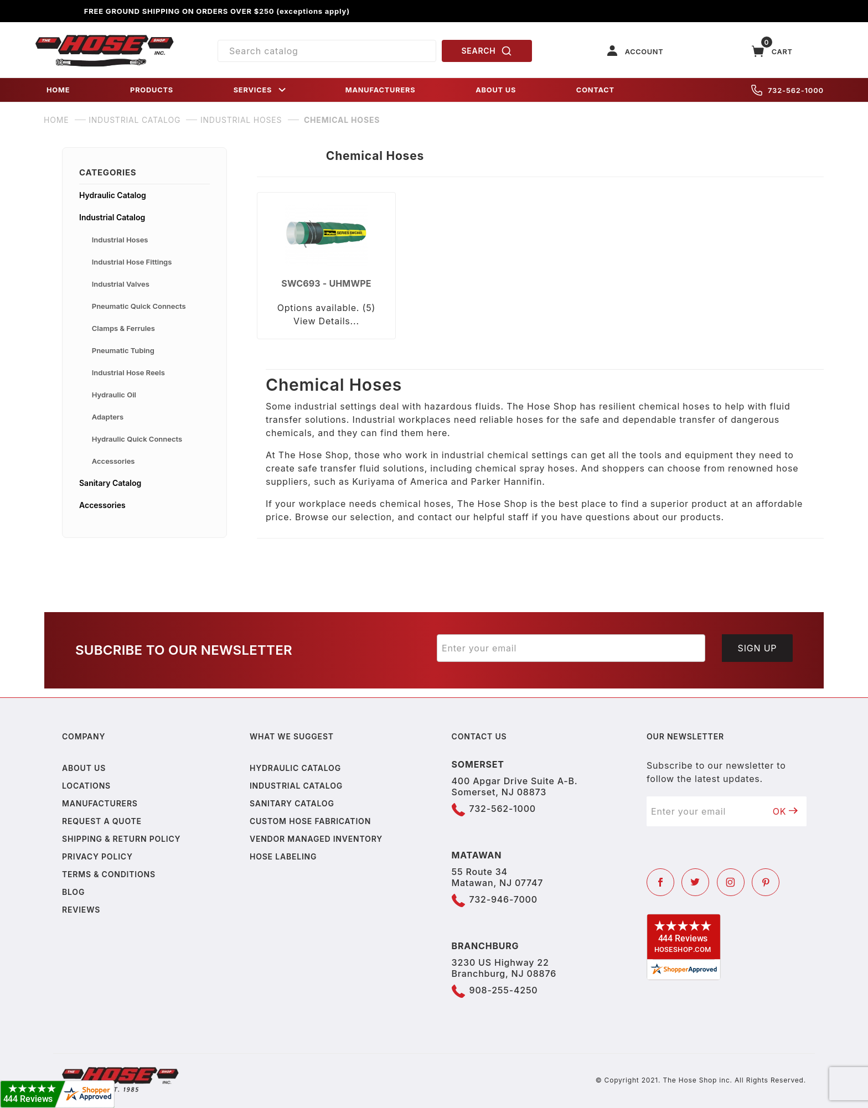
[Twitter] (695, 882)
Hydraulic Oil (114, 394)
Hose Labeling (283, 856)
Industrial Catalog (112, 217)
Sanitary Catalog (110, 483)
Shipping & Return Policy (121, 838)
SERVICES (261, 90)
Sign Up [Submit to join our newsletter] (757, 648)
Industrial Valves (120, 283)
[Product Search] (327, 51)
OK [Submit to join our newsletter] (785, 811)
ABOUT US (496, 90)
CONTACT (595, 90)
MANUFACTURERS (380, 90)
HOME (58, 90)
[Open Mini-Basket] (772, 51)
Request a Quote (102, 821)
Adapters (107, 416)
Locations (86, 785)
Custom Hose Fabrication (310, 821)
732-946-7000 (503, 899)
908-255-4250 (503, 990)
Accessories (113, 461)
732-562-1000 (787, 90)
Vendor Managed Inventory (316, 838)
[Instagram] (731, 882)
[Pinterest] (765, 882)
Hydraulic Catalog (112, 195)
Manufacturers (100, 803)
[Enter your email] (571, 648)
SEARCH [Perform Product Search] (487, 50)
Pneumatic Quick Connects (139, 306)
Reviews (81, 909)
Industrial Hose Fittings (132, 261)
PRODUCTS (151, 90)
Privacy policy (97, 856)
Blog (73, 892)
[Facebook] (660, 882)
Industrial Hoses (120, 239)
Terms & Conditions (109, 874)
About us (84, 768)
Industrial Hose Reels (128, 372)
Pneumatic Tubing (123, 350)
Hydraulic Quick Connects (137, 438)
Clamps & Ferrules (123, 328)
